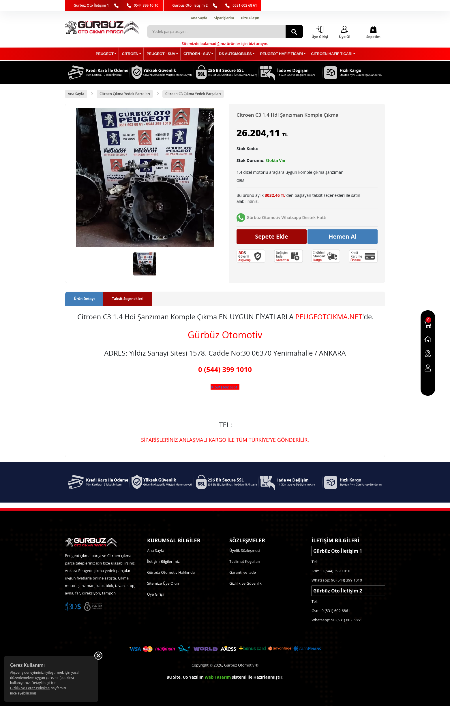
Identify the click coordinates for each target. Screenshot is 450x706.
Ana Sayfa (199, 18)
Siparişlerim (224, 18)
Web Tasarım (218, 677)
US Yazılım (193, 677)
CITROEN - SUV (197, 54)
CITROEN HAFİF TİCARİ (327, 54)
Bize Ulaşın (250, 18)
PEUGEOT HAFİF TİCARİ (279, 54)
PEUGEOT (110, 54)
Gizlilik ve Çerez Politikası (30, 688)
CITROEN (133, 54)
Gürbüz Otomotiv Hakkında (171, 572)
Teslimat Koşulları (244, 561)
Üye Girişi (155, 594)
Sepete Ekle (271, 236)
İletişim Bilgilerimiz (163, 561)
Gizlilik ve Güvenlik (245, 583)
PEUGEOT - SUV (163, 54)
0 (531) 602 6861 (224, 387)
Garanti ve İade (242, 572)
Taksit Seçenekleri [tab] (127, 299)
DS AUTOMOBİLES (234, 54)
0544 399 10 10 (146, 5)
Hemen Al (343, 236)
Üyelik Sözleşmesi (244, 550)
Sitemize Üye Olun (163, 583)
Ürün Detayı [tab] (84, 299)
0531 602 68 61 (244, 5)
